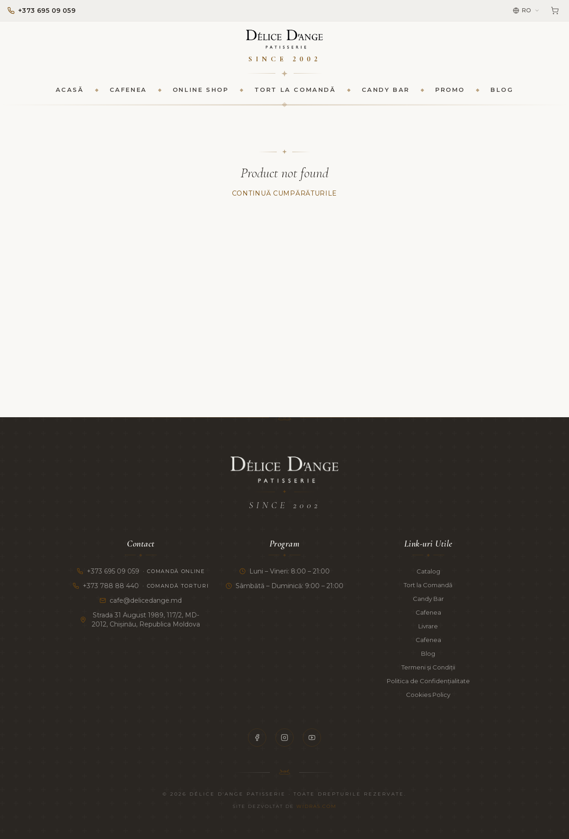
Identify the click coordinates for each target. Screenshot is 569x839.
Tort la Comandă (295, 94)
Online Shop (201, 94)
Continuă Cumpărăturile (284, 198)
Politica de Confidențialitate (428, 681)
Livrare (428, 626)
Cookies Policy (428, 694)
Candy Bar (386, 94)
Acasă (70, 94)
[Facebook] (257, 737)
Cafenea (128, 94)
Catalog (428, 571)
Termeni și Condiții (428, 667)
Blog (501, 94)
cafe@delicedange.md (141, 600)
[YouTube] (312, 737)
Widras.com (316, 806)
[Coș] (555, 10)
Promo (450, 94)
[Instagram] (284, 737)
